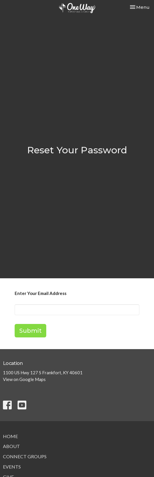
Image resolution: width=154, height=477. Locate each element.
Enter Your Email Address (40, 293)
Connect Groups (25, 456)
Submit (30, 330)
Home (10, 436)
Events (12, 466)
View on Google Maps (24, 379)
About (11, 446)
